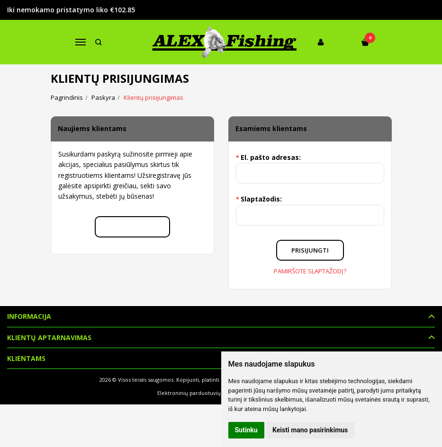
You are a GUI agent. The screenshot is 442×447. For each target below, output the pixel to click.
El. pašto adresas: (271, 157)
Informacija (29, 316)
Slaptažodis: (261, 198)
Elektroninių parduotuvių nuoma (198, 392)
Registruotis (132, 226)
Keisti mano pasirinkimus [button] (310, 430)
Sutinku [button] (246, 430)
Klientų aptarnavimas (49, 337)
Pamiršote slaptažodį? (310, 271)
